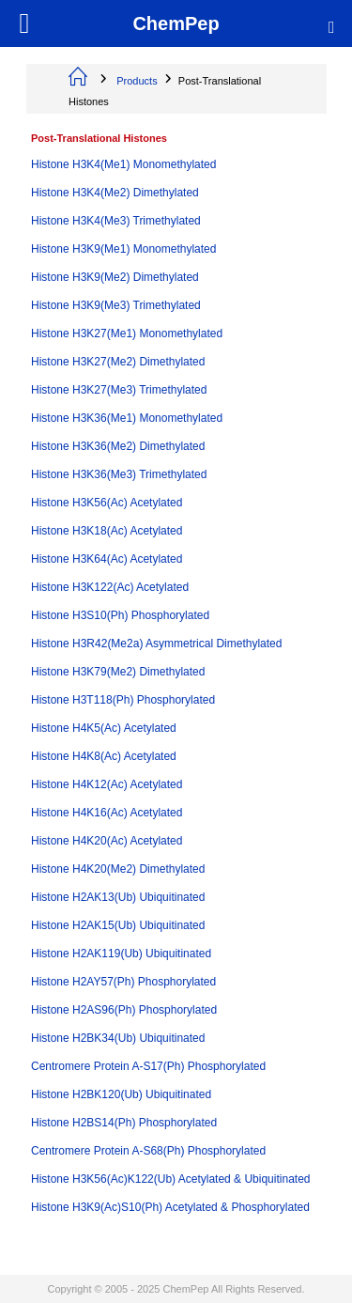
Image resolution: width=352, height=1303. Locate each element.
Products (136, 80)
